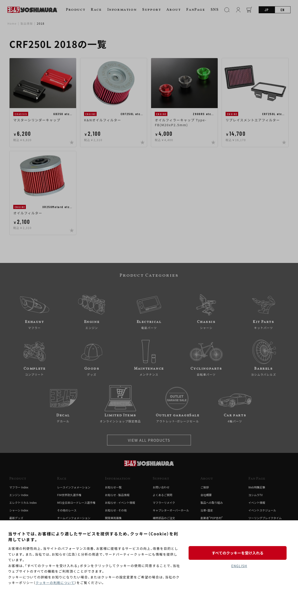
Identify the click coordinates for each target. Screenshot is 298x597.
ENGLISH (239, 566)
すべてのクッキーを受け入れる (239, 552)
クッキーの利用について (55, 582)
